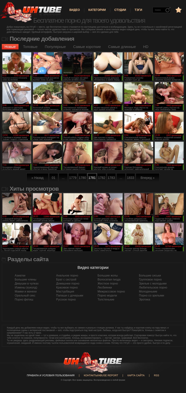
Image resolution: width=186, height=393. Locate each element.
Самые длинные (122, 47)
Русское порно (66, 299)
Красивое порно (67, 287)
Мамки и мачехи (26, 291)
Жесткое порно (108, 283)
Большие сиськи (150, 275)
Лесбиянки (105, 287)
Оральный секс (25, 295)
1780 (82, 178)
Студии (120, 9)
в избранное (178, 10)
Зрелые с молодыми (153, 283)
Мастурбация (65, 291)
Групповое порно (150, 279)
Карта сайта (136, 375)
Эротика (144, 299)
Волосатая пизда (109, 279)
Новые (10, 47)
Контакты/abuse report (101, 375)
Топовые (30, 47)
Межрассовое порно (111, 291)
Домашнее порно (67, 283)
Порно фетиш (24, 299)
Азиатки (20, 275)
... (63, 178)
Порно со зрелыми (151, 295)
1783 (111, 178)
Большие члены (25, 279)
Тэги (138, 9)
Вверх (177, 369)
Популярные (55, 47)
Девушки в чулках (27, 283)
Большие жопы (108, 275)
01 (53, 178)
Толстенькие (106, 299)
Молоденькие (148, 291)
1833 (130, 178)
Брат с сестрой (66, 279)
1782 (101, 178)
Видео (74, 9)
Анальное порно (67, 275)
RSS (156, 375)
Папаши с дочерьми (69, 295)
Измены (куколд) (26, 287)
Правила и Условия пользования (50, 375)
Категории (97, 9)
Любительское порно (153, 287)
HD (145, 47)
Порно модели (107, 295)
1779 (72, 178)
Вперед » (148, 178)
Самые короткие (87, 47)
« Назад (37, 178)
